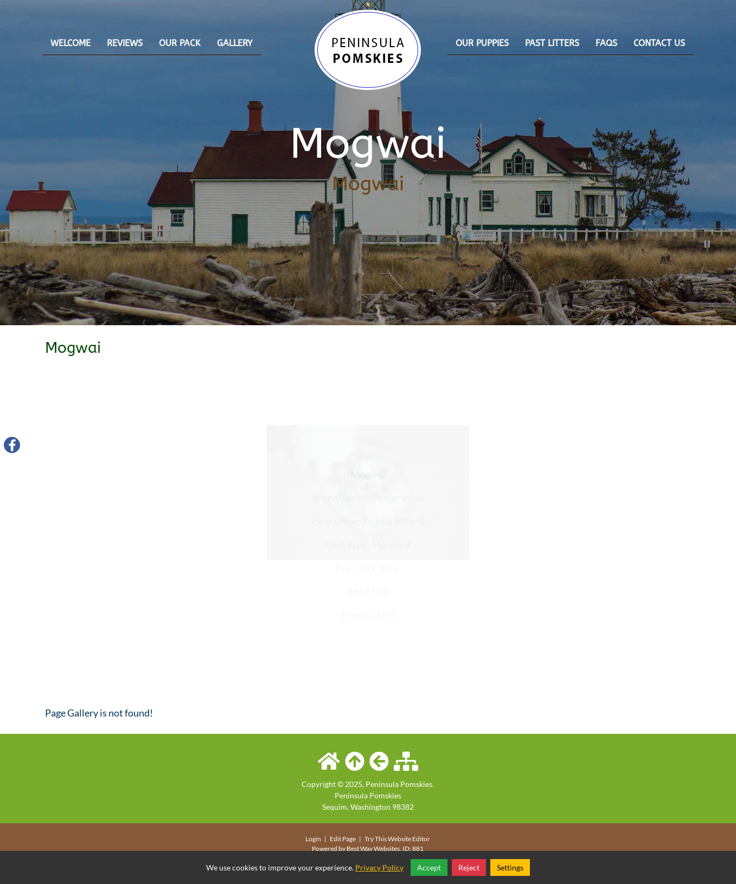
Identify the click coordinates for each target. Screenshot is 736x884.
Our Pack (180, 43)
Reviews (125, 43)
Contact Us (659, 43)
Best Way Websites (373, 848)
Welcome (70, 43)
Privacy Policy (379, 867)
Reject (468, 867)
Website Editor (409, 839)
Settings (510, 867)
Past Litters (552, 43)
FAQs (606, 43)
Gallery (235, 43)
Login (313, 839)
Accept (429, 867)
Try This (375, 839)
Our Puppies (482, 43)
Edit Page (343, 839)
